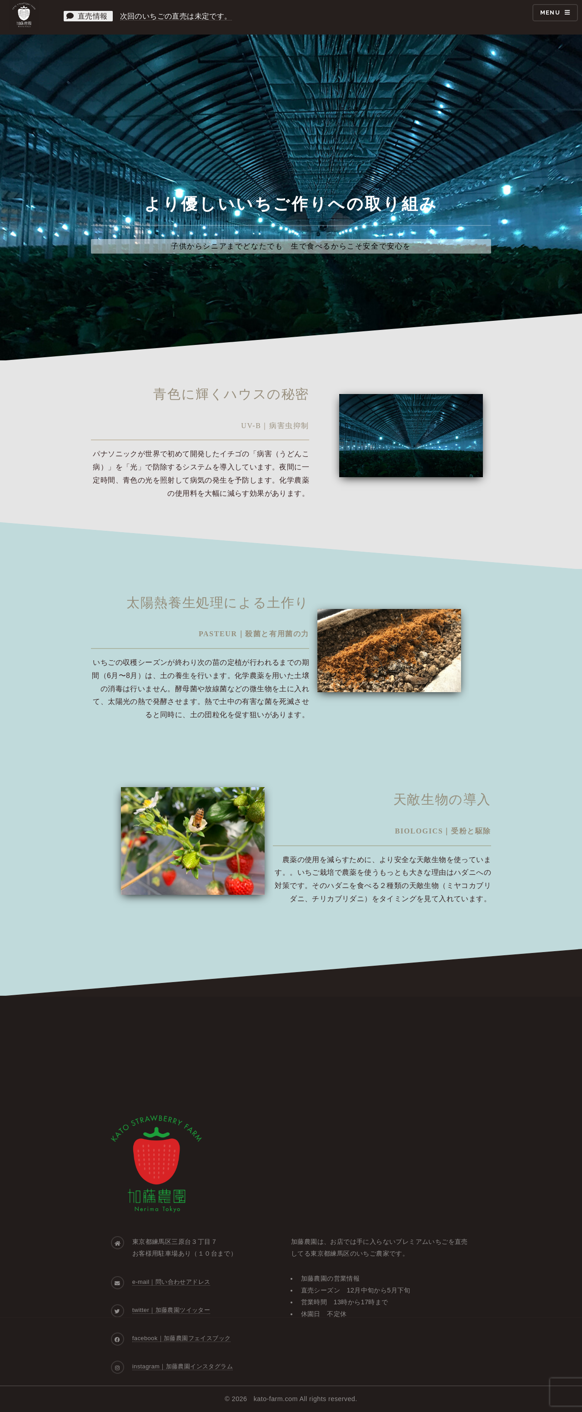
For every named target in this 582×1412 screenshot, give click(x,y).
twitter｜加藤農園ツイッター (171, 1310)
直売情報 (88, 16)
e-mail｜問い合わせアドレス (171, 1281)
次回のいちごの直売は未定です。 (176, 16)
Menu (550, 12)
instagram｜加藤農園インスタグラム (182, 1366)
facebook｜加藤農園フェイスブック (181, 1338)
